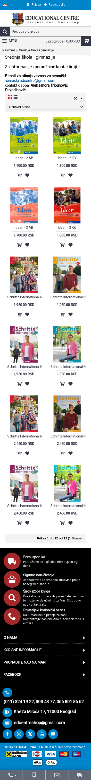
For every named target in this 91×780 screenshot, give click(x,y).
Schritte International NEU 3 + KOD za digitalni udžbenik (24, 436)
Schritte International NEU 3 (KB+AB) (24, 297)
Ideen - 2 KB (67, 158)
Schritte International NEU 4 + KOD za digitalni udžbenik (68, 436)
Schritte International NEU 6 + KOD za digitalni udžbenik (68, 506)
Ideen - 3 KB (67, 227)
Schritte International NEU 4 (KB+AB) (68, 297)
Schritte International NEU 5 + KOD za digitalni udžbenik (24, 506)
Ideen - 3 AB (24, 227)
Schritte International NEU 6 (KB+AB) (68, 367)
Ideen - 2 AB (24, 158)
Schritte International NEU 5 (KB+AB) (24, 367)
